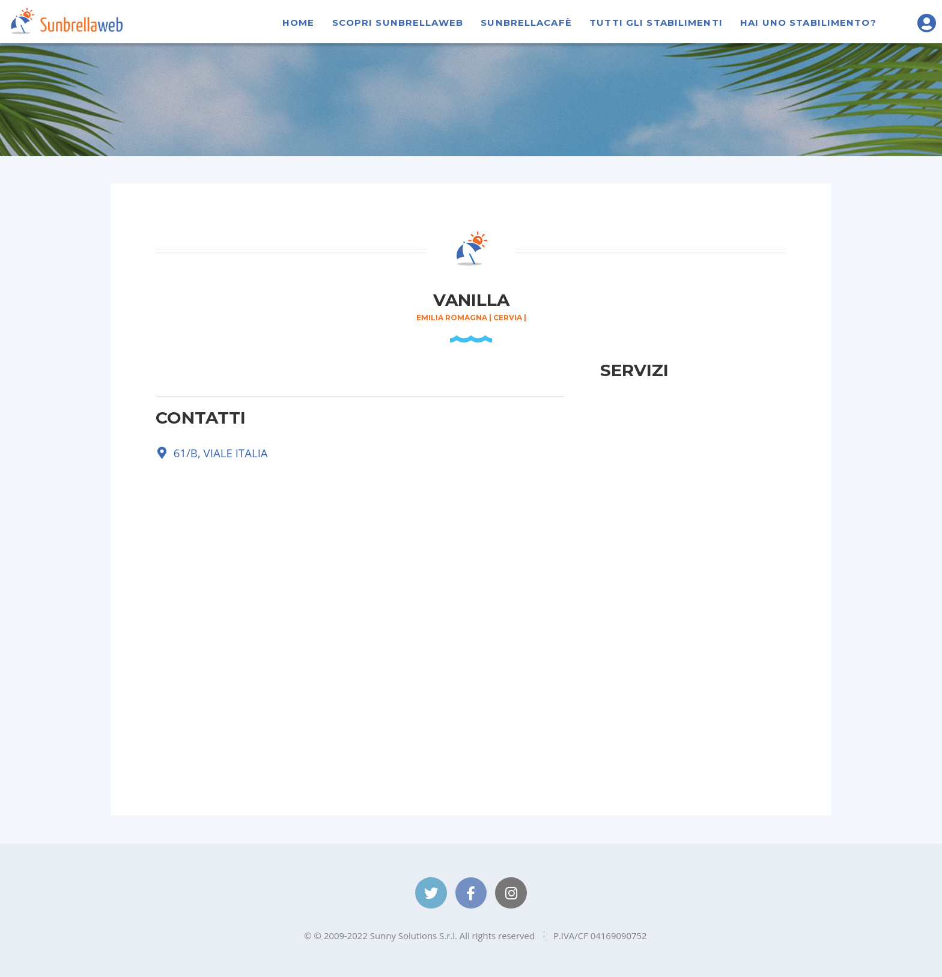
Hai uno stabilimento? (808, 22)
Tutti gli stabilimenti (656, 22)
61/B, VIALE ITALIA (212, 453)
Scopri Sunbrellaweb (397, 22)
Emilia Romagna (451, 317)
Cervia (507, 317)
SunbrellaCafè (526, 22)
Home (298, 22)
